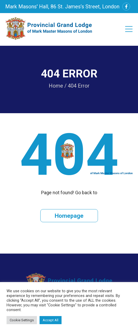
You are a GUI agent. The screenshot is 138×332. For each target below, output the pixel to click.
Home (56, 86)
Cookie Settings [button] (22, 320)
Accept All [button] (50, 320)
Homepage (69, 216)
